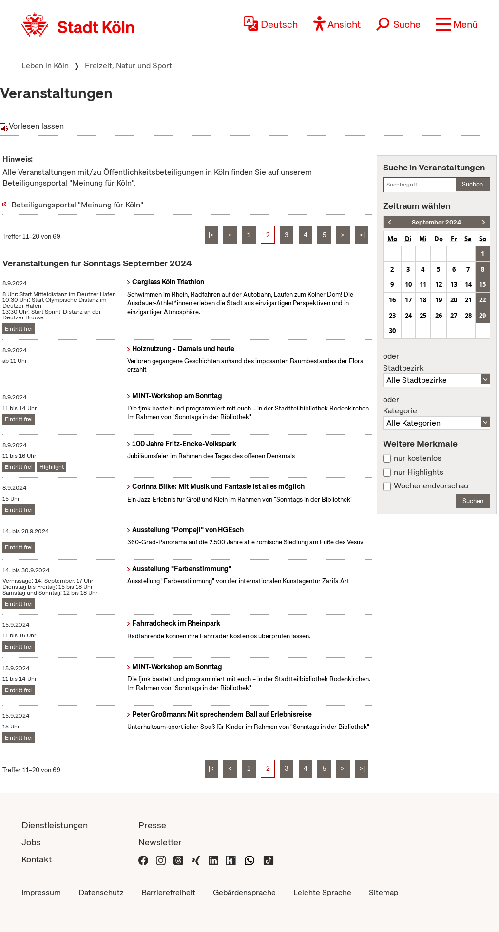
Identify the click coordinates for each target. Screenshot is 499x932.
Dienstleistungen (54, 825)
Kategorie (436, 405)
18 (423, 300)
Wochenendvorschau (431, 486)
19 (438, 300)
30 (392, 330)
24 (408, 315)
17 (408, 300)
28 (468, 315)
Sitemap (383, 892)
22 (482, 300)
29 (482, 315)
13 (453, 284)
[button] (457, 24)
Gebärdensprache (244, 892)
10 (408, 284)
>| (362, 235)
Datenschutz (101, 892)
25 (423, 315)
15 (482, 284)
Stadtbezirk (436, 362)
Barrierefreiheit (168, 892)
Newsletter (160, 842)
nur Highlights (418, 472)
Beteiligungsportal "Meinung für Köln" (77, 205)
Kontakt (36, 859)
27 (453, 315)
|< (211, 235)
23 (392, 315)
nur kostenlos (417, 458)
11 (423, 284)
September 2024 (436, 222)
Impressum (41, 892)
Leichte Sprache (322, 892)
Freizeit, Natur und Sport (128, 65)
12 (438, 284)
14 (468, 284)
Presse (152, 825)
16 (392, 300)
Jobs (31, 842)
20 (453, 300)
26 (438, 315)
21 (468, 300)
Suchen (472, 184)
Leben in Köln (45, 65)
